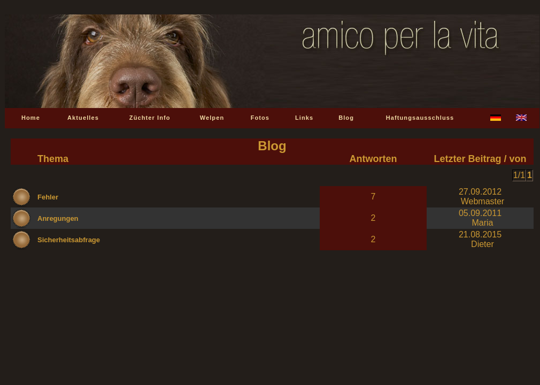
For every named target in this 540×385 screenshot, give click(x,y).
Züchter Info (150, 117)
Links (304, 117)
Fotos (260, 117)
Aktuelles (83, 117)
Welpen (212, 117)
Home (30, 117)
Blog (346, 117)
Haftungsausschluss (420, 117)
